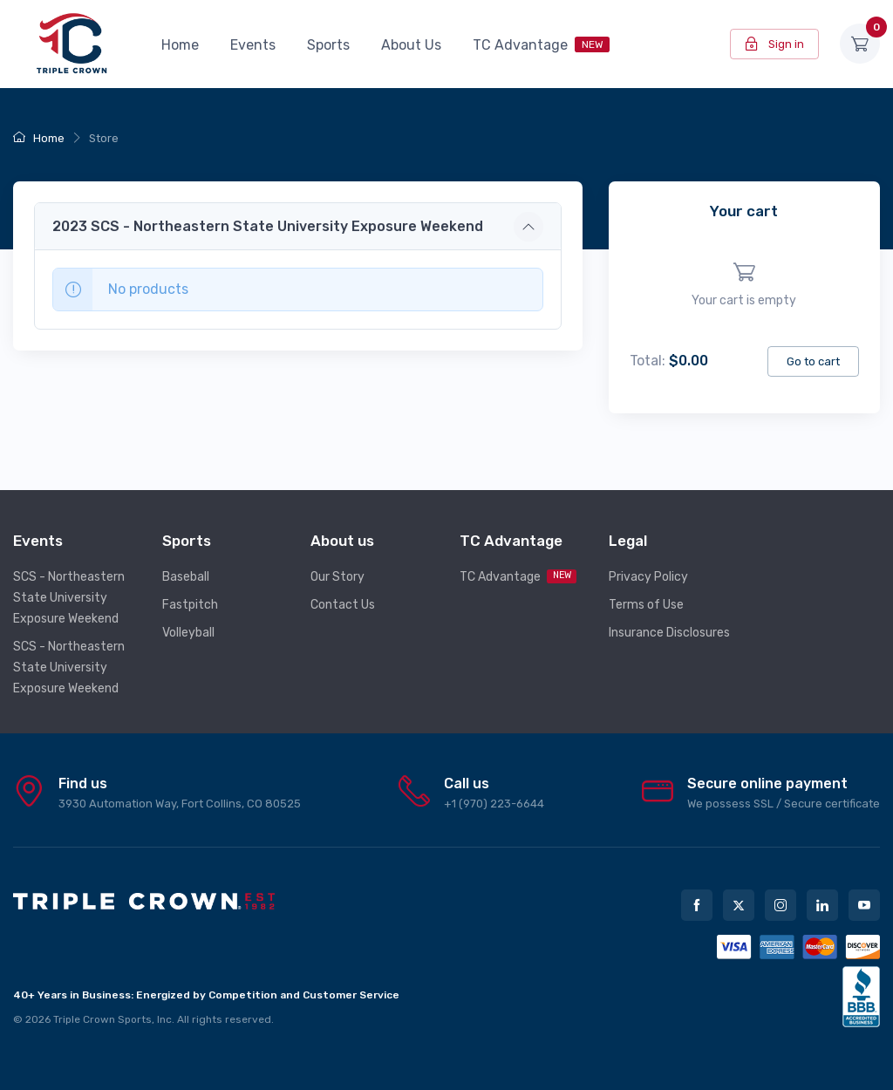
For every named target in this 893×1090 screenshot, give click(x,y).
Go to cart (813, 361)
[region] (744, 285)
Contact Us (342, 604)
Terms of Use (646, 604)
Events (253, 45)
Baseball (185, 576)
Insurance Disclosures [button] (669, 632)
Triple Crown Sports (102, 1019)
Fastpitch (190, 604)
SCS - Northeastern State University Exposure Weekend (69, 597)
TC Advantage (541, 45)
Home (180, 45)
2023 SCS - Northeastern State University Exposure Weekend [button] (267, 226)
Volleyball (188, 632)
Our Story (337, 576)
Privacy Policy (648, 576)
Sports (328, 45)
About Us (411, 45)
